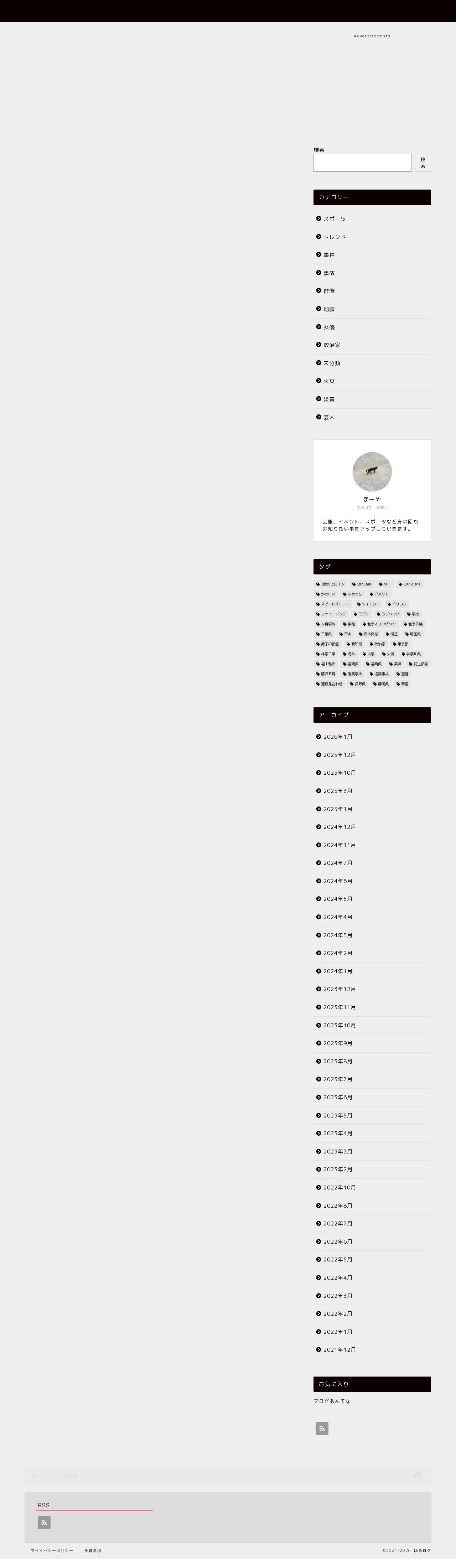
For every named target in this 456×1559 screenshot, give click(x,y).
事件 (329, 255)
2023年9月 (338, 1043)
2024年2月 (338, 953)
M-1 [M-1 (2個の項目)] (387, 584)
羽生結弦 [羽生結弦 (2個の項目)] (421, 663)
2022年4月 (338, 1277)
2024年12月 (339, 827)
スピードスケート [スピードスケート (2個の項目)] (335, 604)
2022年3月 (338, 1296)
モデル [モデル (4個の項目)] (363, 613)
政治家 (332, 345)
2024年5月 (338, 899)
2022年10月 (339, 1187)
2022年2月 (338, 1313)
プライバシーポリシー (52, 1550)
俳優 (329, 291)
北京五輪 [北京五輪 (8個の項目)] (415, 623)
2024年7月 (338, 863)
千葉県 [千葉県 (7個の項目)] (326, 633)
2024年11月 (339, 845)
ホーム (292, 11)
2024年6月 (338, 881)
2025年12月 (339, 755)
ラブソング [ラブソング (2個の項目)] (390, 613)
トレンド (334, 237)
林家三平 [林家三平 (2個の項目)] (328, 653)
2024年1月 (338, 971)
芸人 (329, 417)
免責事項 (93, 1550)
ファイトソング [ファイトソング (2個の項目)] (333, 613)
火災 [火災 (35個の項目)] (390, 653)
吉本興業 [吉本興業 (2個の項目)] (371, 633)
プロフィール (334, 11)
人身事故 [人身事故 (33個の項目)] (328, 623)
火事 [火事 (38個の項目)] (370, 653)
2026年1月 (338, 736)
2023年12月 (339, 989)
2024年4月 (338, 917)
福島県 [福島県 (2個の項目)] (376, 663)
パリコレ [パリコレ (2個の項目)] (399, 604)
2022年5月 (338, 1259)
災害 (329, 399)
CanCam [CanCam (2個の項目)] (364, 584)
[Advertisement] (372, 83)
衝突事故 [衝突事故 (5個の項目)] (355, 673)
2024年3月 (338, 935)
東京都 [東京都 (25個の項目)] (403, 643)
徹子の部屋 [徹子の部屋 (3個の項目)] (330, 643)
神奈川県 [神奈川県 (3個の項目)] (413, 653)
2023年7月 (338, 1079)
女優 (329, 327)
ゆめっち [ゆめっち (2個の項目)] (355, 594)
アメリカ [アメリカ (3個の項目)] (381, 594)
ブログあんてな (332, 1400)
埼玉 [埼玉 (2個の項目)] (394, 633)
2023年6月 (338, 1097)
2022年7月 (338, 1223)
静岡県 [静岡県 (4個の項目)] (383, 683)
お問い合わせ (384, 11)
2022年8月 (338, 1205)
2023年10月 (339, 1025)
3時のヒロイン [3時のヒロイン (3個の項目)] (332, 584)
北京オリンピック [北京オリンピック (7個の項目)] (381, 623)
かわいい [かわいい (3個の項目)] (328, 594)
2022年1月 (338, 1332)
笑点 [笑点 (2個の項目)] (397, 663)
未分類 (332, 363)
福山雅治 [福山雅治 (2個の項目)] (328, 663)
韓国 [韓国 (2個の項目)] (404, 683)
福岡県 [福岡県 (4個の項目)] (353, 663)
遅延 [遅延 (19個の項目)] (404, 673)
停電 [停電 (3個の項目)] (351, 623)
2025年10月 (339, 772)
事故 (329, 273)
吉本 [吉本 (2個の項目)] (347, 633)
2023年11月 (339, 1007)
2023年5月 (338, 1115)
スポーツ (334, 219)
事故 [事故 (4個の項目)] (415, 613)
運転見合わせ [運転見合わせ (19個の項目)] (331, 683)
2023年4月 (338, 1133)
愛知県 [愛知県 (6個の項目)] (356, 643)
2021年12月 (339, 1349)
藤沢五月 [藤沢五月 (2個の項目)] (328, 673)
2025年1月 (338, 809)
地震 (329, 309)
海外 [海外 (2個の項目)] (351, 653)
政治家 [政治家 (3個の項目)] (379, 643)
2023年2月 (338, 1169)
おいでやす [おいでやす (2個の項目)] (412, 584)
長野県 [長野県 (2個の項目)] (360, 683)
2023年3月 (338, 1151)
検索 (319, 150)
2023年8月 (338, 1061)
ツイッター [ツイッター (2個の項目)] (371, 604)
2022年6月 (338, 1241)
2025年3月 (338, 791)
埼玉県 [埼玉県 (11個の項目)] (415, 633)
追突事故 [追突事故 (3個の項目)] (381, 673)
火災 (329, 381)
